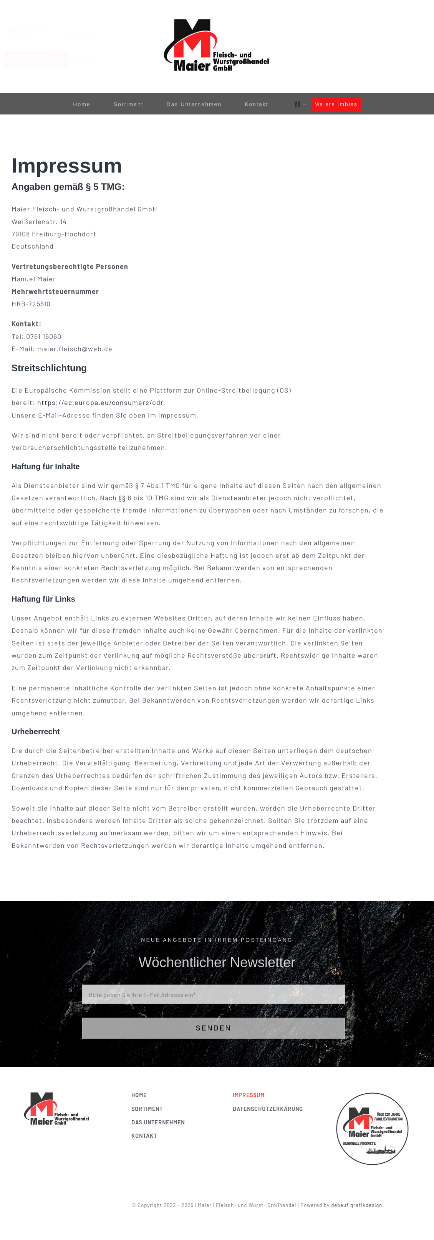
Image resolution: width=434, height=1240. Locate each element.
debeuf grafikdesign (358, 1205)
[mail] (79, 34)
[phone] (94, 34)
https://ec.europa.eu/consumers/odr (100, 403)
